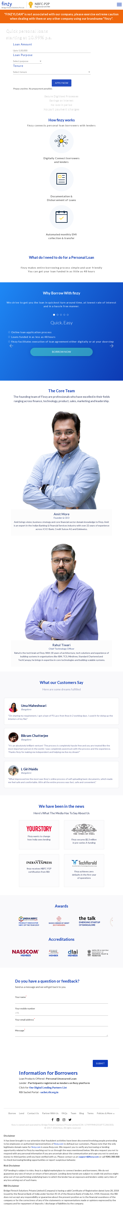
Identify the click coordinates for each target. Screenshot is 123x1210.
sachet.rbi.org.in (49, 1092)
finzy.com (58, 1143)
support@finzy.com (88, 1156)
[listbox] (27, 61)
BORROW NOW (61, 351)
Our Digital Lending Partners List (48, 1087)
